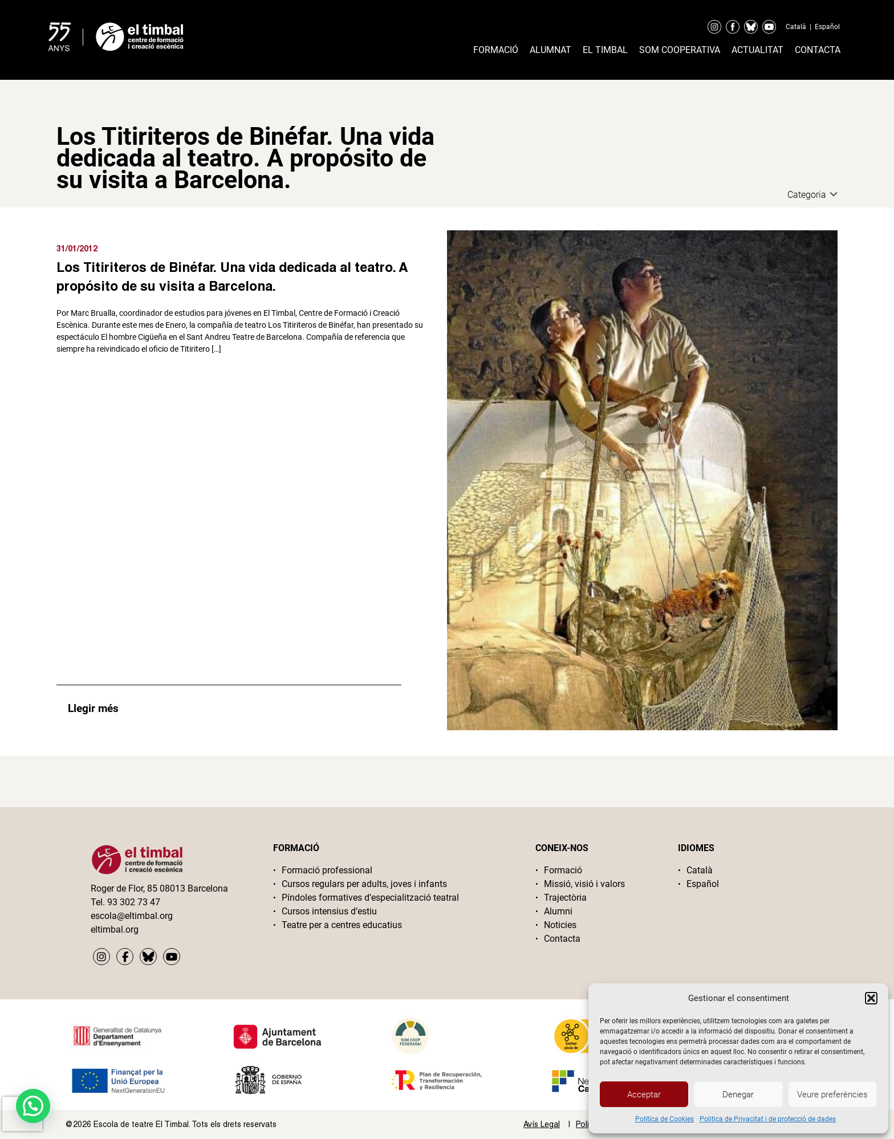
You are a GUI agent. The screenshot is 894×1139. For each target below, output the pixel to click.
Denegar (738, 1094)
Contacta (817, 49)
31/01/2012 (76, 248)
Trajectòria (565, 897)
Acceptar (644, 1094)
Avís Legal (541, 1124)
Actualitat (757, 49)
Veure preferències (832, 1094)
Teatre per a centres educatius (342, 925)
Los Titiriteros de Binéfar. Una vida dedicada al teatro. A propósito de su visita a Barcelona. (231, 276)
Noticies (560, 925)
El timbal (605, 49)
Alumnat (550, 49)
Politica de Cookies (664, 1119)
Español (827, 27)
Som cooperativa (679, 49)
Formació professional (327, 870)
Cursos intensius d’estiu (329, 911)
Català (796, 27)
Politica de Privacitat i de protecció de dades (768, 1119)
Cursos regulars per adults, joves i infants (364, 883)
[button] (871, 998)
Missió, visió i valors (584, 883)
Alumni (558, 911)
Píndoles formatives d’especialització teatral (370, 897)
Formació (495, 49)
